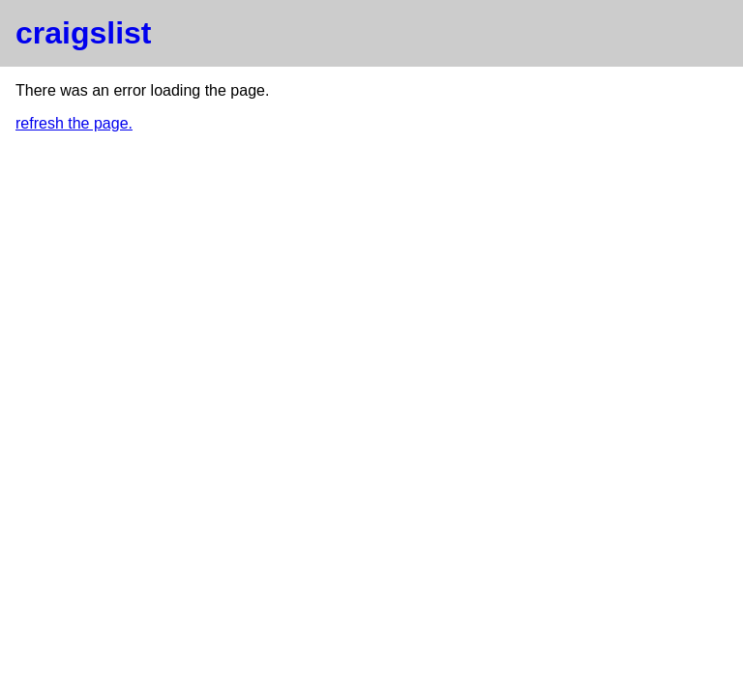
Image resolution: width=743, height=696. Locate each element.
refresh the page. (74, 123)
